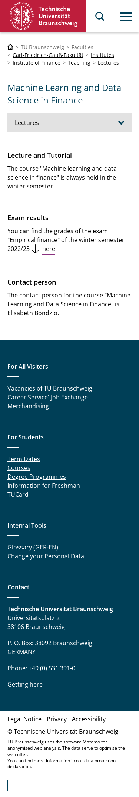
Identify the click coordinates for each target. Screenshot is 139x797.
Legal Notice (24, 719)
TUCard (18, 494)
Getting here (25, 684)
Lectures (108, 62)
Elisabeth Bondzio (32, 313)
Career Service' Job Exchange (48, 397)
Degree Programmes (36, 477)
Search (100, 16)
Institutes (102, 54)
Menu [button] (126, 17)
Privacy (57, 719)
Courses (18, 468)
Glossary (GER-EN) (32, 547)
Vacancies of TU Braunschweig (49, 388)
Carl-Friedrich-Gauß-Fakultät (48, 54)
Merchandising (28, 406)
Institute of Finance (36, 62)
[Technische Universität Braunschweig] (10, 47)
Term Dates (23, 459)
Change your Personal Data (45, 556)
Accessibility (89, 719)
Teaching (79, 62)
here (48, 249)
